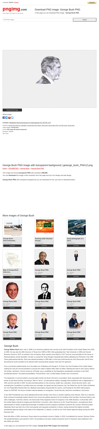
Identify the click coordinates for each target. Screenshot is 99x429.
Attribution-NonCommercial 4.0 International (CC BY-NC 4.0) (30, 123)
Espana (16, 2)
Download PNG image (12, 110)
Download (12, 245)
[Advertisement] (49, 36)
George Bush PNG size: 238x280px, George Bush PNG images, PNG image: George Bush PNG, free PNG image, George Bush (41, 125)
